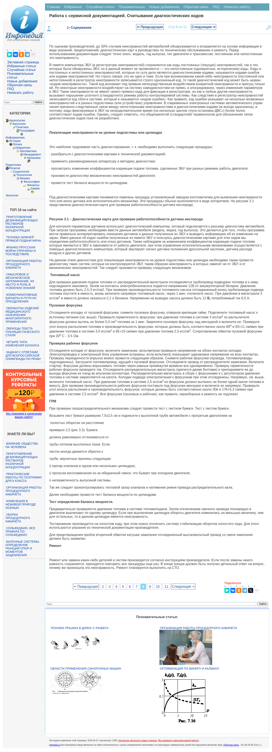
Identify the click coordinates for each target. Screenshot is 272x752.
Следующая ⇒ (204, 27)
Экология (11, 195)
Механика (34, 157)
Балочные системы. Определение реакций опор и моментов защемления (22, 548)
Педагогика (13, 164)
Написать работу (20, 92)
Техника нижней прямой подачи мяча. (23, 239)
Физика (25, 178)
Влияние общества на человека (21, 445)
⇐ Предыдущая (150, 27)
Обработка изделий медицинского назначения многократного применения (22, 315)
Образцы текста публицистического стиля (22, 332)
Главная (53, 7)
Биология (19, 123)
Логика (17, 144)
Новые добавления (22, 81)
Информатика (15, 137)
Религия (14, 168)
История (15, 141)
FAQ (10, 89)
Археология (17, 120)
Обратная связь (19, 85)
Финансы (33, 185)
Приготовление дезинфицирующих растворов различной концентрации (21, 223)
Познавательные (132, 7)
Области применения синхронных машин (86, 668)
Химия (35, 188)
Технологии (24, 175)
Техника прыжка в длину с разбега (79, 628)
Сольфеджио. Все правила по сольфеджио (20, 531)
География (27, 130)
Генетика (22, 127)
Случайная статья (21, 70)
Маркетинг (23, 147)
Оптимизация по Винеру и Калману (189, 668)
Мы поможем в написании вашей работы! (178, 740)
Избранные (73, 7)
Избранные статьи (21, 66)
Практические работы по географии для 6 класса (23, 477)
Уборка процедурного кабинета (17, 518)
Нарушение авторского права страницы (137, 740)
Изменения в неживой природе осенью (20, 504)
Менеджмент (32, 154)
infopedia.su (55, 745)
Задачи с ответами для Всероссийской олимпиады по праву (23, 355)
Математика (28, 151)
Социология (21, 171)
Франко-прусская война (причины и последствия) (20, 251)
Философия (31, 181)
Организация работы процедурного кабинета (23, 264)
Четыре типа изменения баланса (22, 343)
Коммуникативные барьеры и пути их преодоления (21, 298)
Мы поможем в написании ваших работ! (24, 415)
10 (158, 586)
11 (166, 586)
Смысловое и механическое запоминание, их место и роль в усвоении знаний (20, 281)
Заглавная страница (23, 62)
